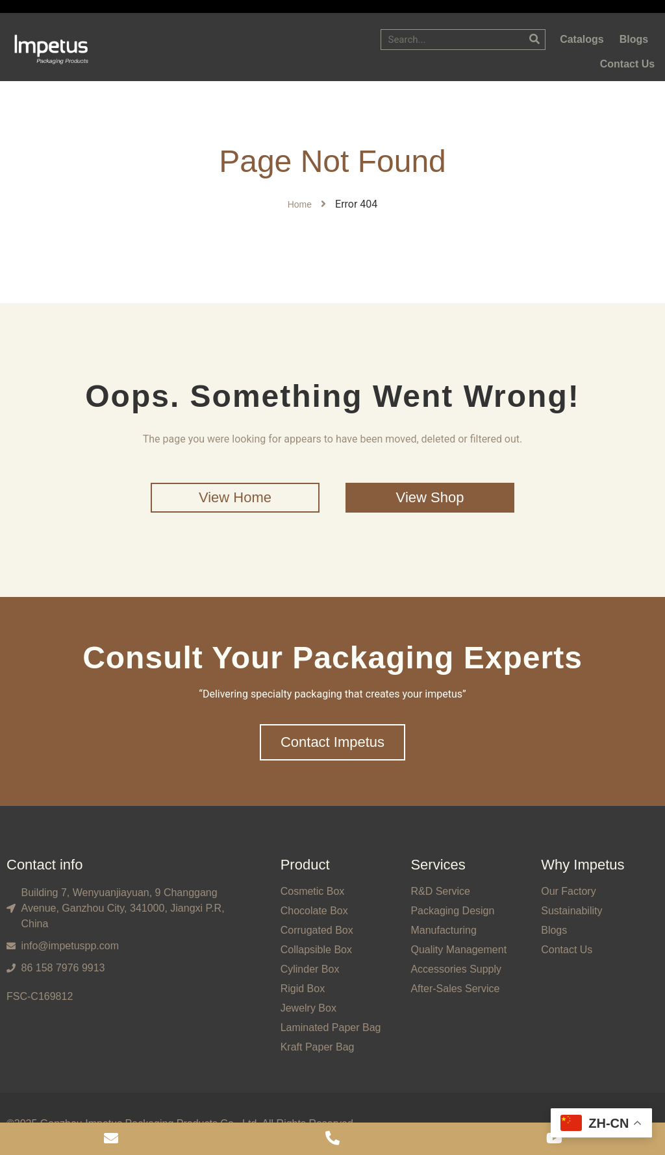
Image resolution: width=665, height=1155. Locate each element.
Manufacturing (443, 930)
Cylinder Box (310, 969)
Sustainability (571, 910)
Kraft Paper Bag (318, 1046)
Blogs (554, 930)
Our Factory (568, 891)
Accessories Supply (455, 969)
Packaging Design (452, 910)
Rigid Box (303, 988)
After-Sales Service (454, 988)
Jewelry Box (308, 1008)
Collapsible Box (316, 949)
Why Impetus (582, 865)
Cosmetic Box (313, 891)
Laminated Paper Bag (331, 1027)
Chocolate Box (314, 910)
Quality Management (458, 949)
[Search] (534, 39)
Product (305, 865)
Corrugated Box (317, 930)
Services (437, 865)
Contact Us (566, 949)
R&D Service (440, 891)
